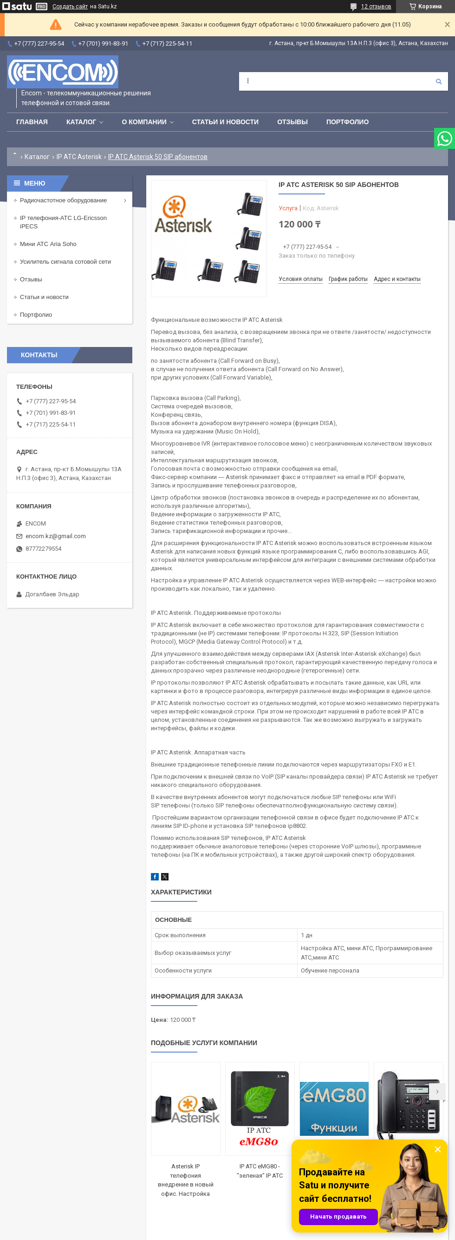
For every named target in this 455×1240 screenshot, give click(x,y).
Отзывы (292, 122)
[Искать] (438, 81)
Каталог (81, 122)
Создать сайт (70, 6)
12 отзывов (376, 6)
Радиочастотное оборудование (63, 200)
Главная (32, 122)
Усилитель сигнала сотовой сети (65, 261)
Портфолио (347, 122)
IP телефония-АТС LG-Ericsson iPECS (63, 222)
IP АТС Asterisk (79, 156)
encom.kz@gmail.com (56, 536)
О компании (144, 122)
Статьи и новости (225, 122)
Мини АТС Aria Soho (48, 243)
